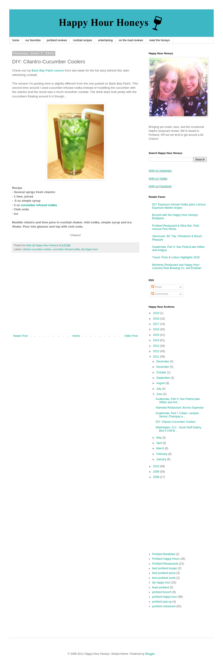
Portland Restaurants (165, 563)
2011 (156, 356)
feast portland (160, 587)
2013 (156, 346)
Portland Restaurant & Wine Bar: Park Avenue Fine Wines (175, 227)
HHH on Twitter (158, 178)
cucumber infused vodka (39, 205)
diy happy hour (90, 249)
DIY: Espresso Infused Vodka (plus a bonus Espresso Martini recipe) (179, 206)
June (159, 394)
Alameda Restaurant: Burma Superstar (180, 407)
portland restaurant (164, 606)
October (161, 372)
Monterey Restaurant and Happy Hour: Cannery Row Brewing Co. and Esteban (176, 266)
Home (76, 336)
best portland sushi (164, 578)
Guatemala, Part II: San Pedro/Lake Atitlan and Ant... (178, 400)
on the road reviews (131, 40)
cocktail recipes (82, 40)
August (161, 383)
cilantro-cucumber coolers (37, 249)
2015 (156, 335)
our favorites (33, 40)
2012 (156, 351)
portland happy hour (164, 596)
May (159, 437)
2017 (156, 324)
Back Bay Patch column (48, 70)
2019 (156, 313)
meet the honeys (159, 40)
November (163, 366)
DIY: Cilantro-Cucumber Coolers (175, 421)
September (163, 377)
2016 (156, 329)
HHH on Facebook (160, 186)
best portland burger (164, 568)
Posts (156, 287)
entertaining (105, 40)
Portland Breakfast (163, 554)
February (162, 454)
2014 (156, 340)
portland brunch (161, 592)
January (161, 459)
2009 (156, 471)
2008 (156, 477)
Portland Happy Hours (166, 558)
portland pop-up (162, 601)
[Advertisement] (75, 295)
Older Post (131, 336)
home (15, 40)
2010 (156, 466)
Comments (159, 294)
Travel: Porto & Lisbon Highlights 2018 (176, 257)
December (163, 361)
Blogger (150, 653)
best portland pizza (164, 573)
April (159, 443)
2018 (156, 318)
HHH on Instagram (160, 170)
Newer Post (20, 336)
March (160, 448)
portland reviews (57, 40)
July (159, 388)
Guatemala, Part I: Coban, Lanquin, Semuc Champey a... (178, 415)
